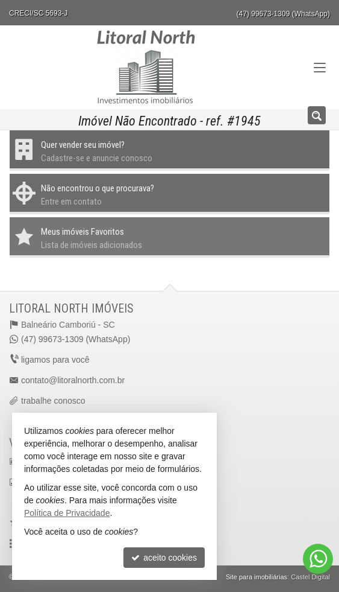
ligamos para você (55, 359)
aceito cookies (164, 557)
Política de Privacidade (67, 513)
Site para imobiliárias (256, 577)
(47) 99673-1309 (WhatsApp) (283, 14)
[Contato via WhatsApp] (318, 559)
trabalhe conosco (53, 401)
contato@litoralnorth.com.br (73, 380)
